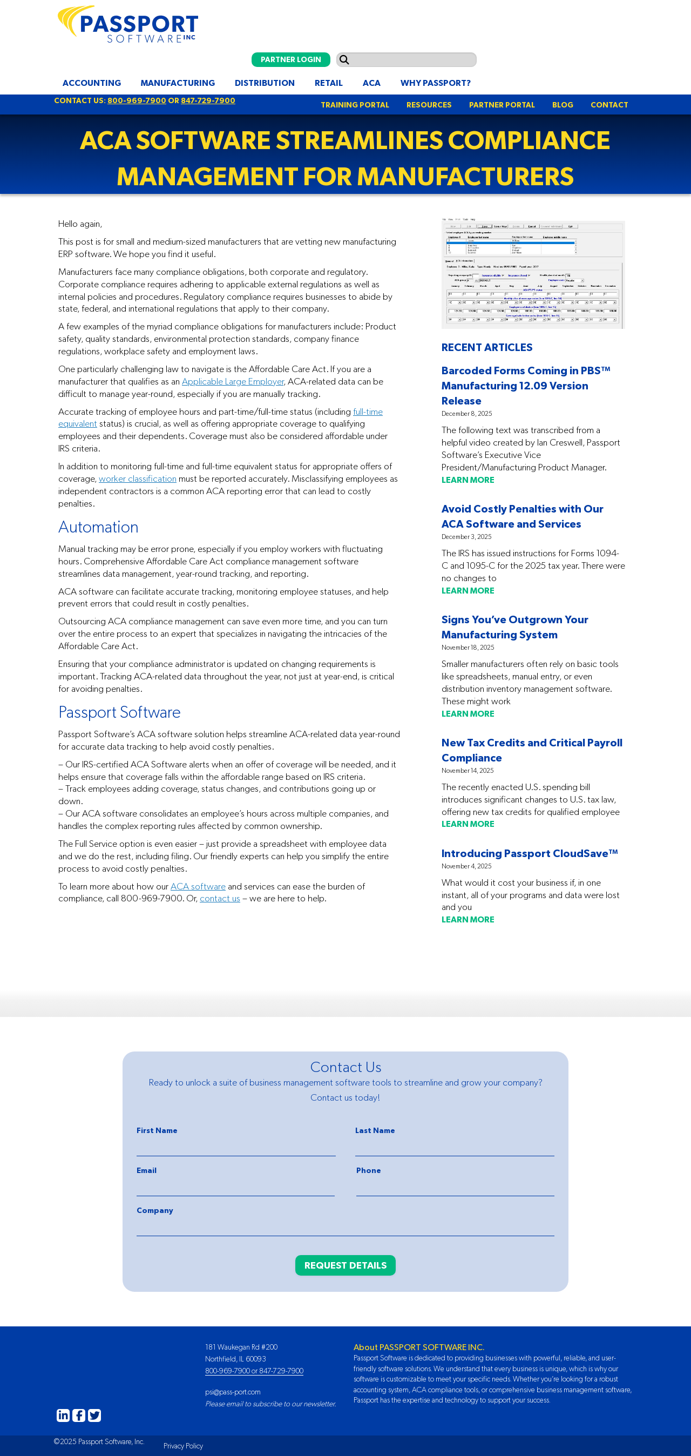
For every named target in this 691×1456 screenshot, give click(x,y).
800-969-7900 (136, 100)
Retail (329, 82)
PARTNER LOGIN (291, 59)
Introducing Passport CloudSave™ (530, 853)
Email (147, 1170)
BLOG (562, 104)
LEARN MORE (468, 479)
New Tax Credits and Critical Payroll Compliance (532, 750)
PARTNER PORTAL (502, 104)
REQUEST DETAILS (345, 1265)
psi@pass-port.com (233, 1391)
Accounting (92, 82)
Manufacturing (178, 82)
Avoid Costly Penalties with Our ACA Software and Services (523, 516)
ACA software (198, 886)
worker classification (138, 478)
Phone (368, 1170)
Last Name (375, 1130)
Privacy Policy (183, 1445)
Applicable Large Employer (232, 381)
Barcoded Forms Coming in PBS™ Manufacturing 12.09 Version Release (526, 385)
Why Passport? (436, 82)
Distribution (265, 82)
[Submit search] (344, 59)
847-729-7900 (208, 100)
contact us (220, 898)
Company (155, 1210)
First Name (157, 1130)
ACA (372, 82)
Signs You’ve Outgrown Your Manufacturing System (515, 627)
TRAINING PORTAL (355, 104)
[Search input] (406, 59)
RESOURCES (429, 104)
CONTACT (609, 104)
